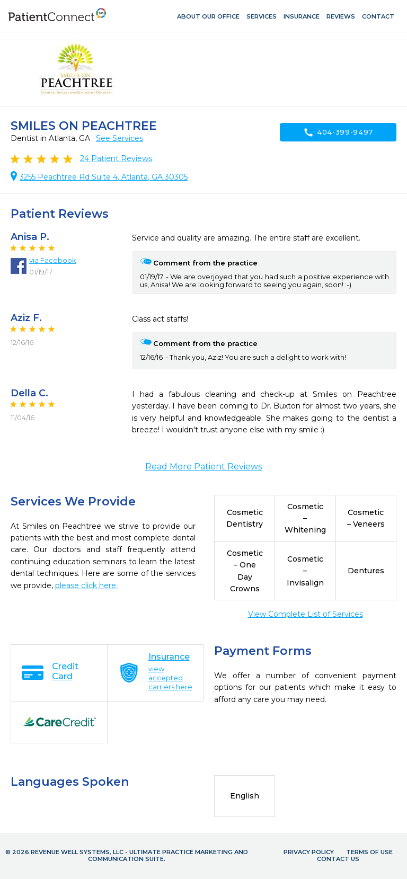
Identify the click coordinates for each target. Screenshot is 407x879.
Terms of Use (369, 852)
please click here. (86, 585)
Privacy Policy (309, 852)
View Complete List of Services (305, 614)
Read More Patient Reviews (203, 466)
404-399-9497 (338, 132)
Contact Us (338, 859)
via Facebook (52, 260)
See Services (119, 138)
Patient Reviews (116, 158)
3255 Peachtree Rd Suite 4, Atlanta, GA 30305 (104, 177)
